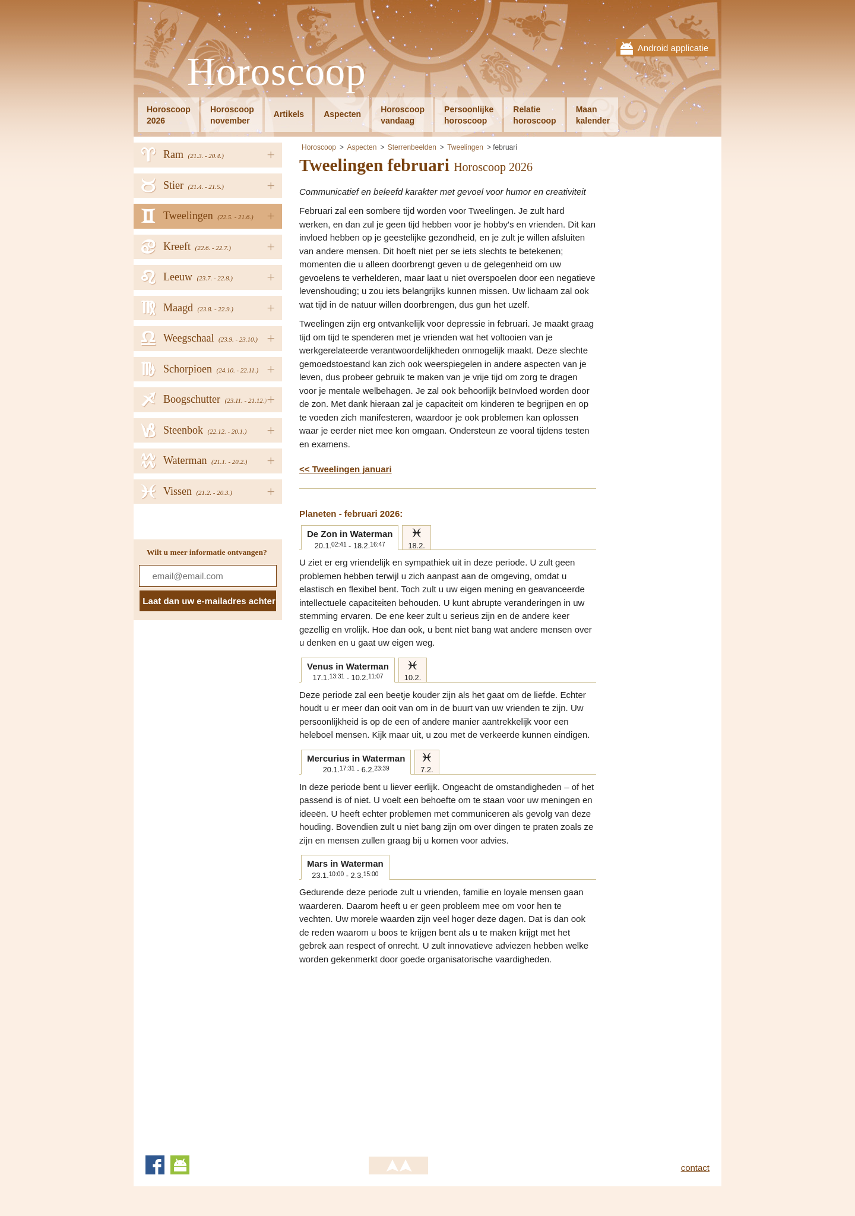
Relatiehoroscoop (534, 115)
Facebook (154, 1164)
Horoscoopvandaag (403, 115)
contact (695, 1168)
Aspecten (342, 114)
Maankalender (593, 115)
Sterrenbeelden (412, 147)
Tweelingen (465, 147)
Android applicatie (673, 48)
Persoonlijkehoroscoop (468, 115)
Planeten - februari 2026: (351, 513)
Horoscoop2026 (169, 115)
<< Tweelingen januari (345, 469)
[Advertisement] (399, 1055)
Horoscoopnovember (232, 115)
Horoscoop (276, 72)
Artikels (289, 114)
